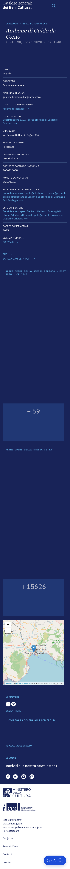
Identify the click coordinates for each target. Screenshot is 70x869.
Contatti (7, 854)
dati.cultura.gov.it (12, 823)
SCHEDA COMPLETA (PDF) (16, 258)
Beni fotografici (35, 23)
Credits (7, 862)
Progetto (8, 838)
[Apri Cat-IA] (55, 860)
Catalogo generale (18, 5)
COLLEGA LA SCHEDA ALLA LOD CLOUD (31, 720)
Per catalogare (11, 830)
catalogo (12, 23)
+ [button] (8, 625)
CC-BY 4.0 (8, 242)
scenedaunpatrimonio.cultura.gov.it (23, 827)
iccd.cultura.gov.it (12, 819)
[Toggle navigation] (54, 5)
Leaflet (9, 683)
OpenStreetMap (23, 683)
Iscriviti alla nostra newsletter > (32, 765)
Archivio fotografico (14, 108)
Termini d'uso (10, 846)
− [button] (8, 630)
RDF (5, 254)
